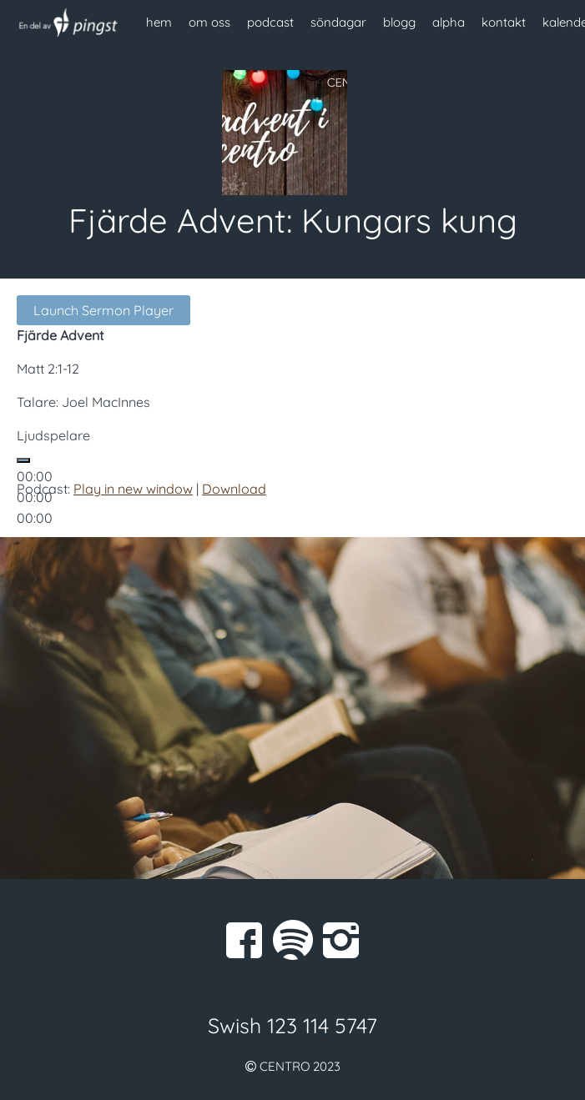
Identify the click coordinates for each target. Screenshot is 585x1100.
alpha (448, 22)
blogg (399, 22)
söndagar (338, 22)
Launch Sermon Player (103, 310)
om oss (209, 22)
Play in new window (133, 488)
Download (234, 488)
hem (159, 22)
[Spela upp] (23, 460)
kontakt (504, 22)
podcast (270, 22)
